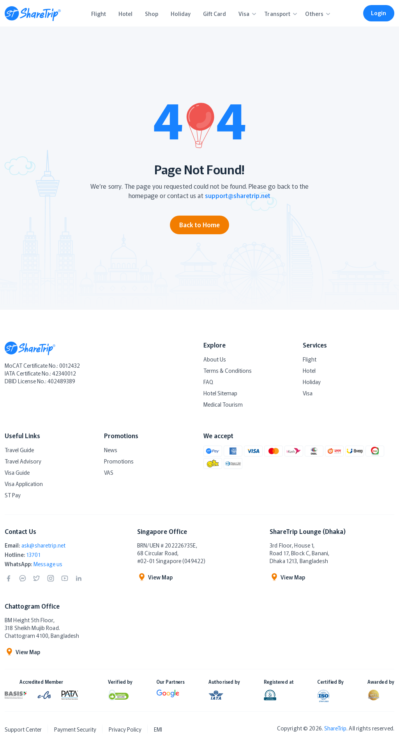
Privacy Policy (125, 729)
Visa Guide (17, 472)
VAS (108, 472)
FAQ (208, 382)
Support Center (23, 729)
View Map (155, 577)
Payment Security (75, 729)
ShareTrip (335, 728)
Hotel (309, 370)
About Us (214, 359)
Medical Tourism (223, 404)
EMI (158, 729)
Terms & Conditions (227, 370)
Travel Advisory (23, 461)
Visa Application (24, 484)
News (110, 450)
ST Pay (13, 495)
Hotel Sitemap (220, 393)
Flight (309, 359)
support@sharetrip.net (237, 195)
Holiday (312, 382)
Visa (307, 393)
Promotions (119, 461)
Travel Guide (19, 450)
